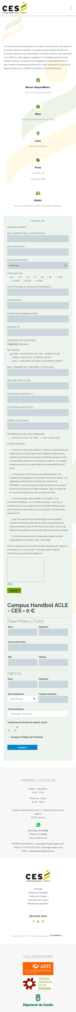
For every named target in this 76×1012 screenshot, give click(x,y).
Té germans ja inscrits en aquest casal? (27, 722)
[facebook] (33, 921)
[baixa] (38, 978)
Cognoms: (44, 626)
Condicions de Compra (38, 899)
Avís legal (38, 889)
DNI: (10, 657)
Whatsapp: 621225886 (38, 830)
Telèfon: (43, 657)
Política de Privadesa (38, 892)
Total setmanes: (16, 709)
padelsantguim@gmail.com (41, 851)
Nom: (10, 626)
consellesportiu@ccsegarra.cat (49, 843)
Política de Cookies (38, 896)
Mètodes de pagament (38, 903)
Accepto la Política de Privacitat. (27, 737)
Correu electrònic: (17, 642)
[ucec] (38, 963)
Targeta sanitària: (48, 694)
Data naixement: (16, 694)
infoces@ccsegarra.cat (52, 847)
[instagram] (43, 921)
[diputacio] (38, 993)
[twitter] (38, 921)
